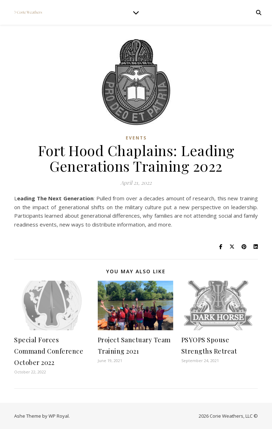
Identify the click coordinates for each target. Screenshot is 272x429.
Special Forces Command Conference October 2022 (48, 351)
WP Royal (59, 416)
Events (136, 138)
